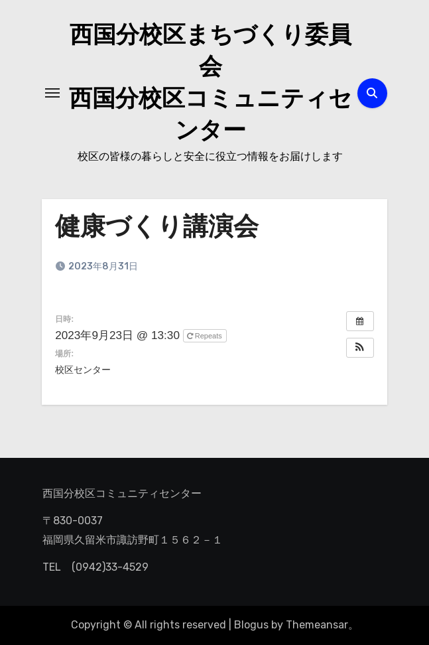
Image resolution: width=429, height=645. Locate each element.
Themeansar (317, 624)
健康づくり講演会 (157, 229)
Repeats (205, 336)
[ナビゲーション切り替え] (52, 93)
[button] (360, 347)
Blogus (251, 624)
